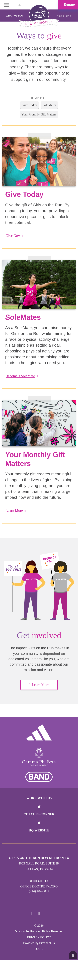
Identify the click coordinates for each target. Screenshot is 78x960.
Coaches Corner (39, 814)
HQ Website (39, 830)
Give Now (14, 236)
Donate (68, 5)
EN (20, 4)
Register (64, 15)
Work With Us (39, 798)
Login (39, 949)
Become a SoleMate (22, 376)
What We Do (14, 15)
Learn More (16, 511)
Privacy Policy (39, 937)
